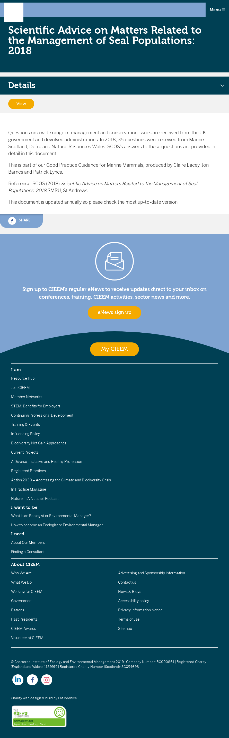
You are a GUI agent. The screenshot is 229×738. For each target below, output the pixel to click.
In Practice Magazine (28, 489)
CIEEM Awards (23, 628)
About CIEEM (25, 564)
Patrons (17, 610)
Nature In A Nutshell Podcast (35, 498)
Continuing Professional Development (42, 415)
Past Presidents (24, 619)
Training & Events (25, 424)
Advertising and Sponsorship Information (151, 573)
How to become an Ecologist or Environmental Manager (57, 525)
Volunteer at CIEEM (27, 638)
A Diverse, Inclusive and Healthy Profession (46, 461)
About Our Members (28, 542)
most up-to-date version (152, 202)
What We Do (21, 582)
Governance (21, 601)
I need (17, 533)
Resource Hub (22, 378)
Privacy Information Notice (140, 610)
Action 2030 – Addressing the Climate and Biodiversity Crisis (61, 480)
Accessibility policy (133, 601)
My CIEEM (114, 349)
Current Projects (24, 452)
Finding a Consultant (28, 551)
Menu (217, 10)
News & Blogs (129, 591)
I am (16, 369)
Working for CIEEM (26, 591)
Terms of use (128, 619)
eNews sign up (114, 312)
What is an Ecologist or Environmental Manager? (51, 515)
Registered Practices (28, 471)
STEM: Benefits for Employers (35, 406)
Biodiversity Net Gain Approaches (38, 443)
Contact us (127, 582)
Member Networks (26, 397)
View (21, 103)
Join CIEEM (20, 387)
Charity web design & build (32, 698)
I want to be (24, 507)
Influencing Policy (25, 434)
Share (19, 221)
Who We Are (21, 573)
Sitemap (125, 628)
